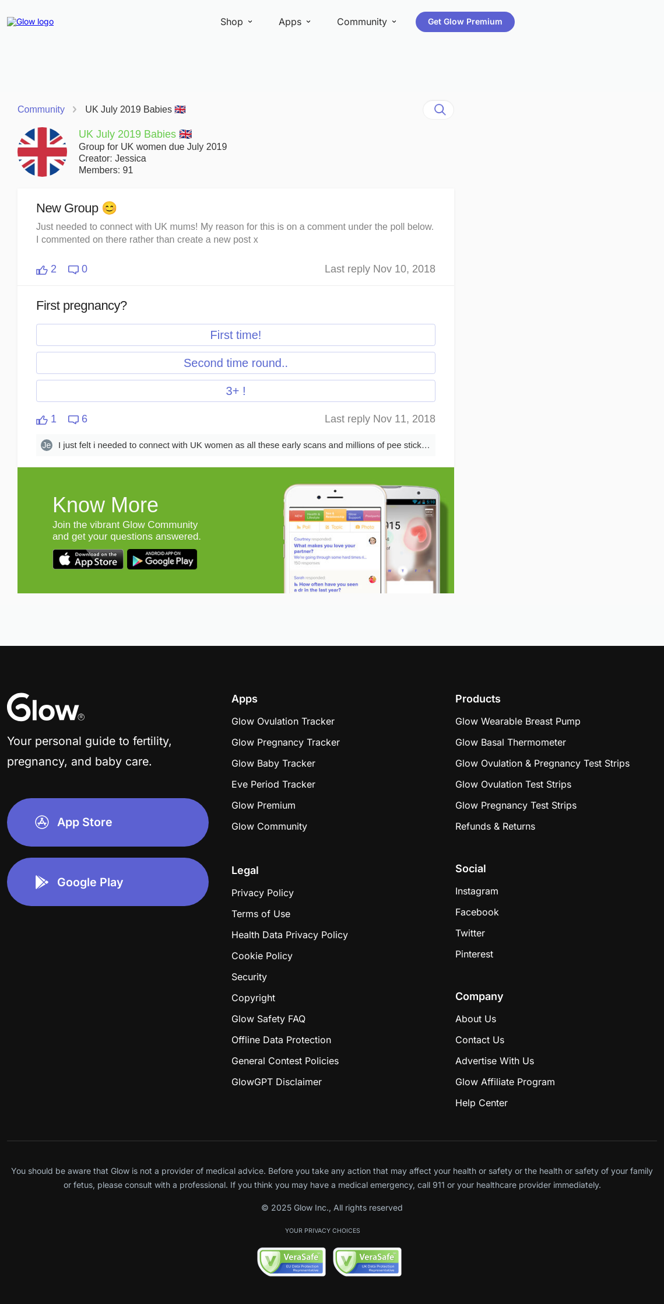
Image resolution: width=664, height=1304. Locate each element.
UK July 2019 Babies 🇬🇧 (135, 109)
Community (41, 109)
